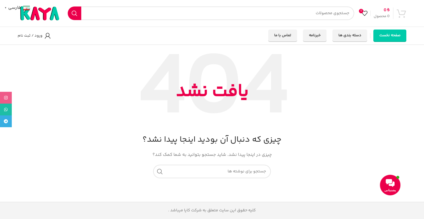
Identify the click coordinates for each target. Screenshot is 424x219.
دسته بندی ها (349, 35)
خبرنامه (315, 35)
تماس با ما (282, 35)
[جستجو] (211, 13)
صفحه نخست (389, 35)
